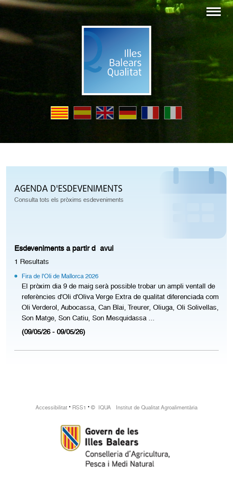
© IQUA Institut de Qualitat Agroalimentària (144, 407)
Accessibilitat (51, 407)
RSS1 (79, 407)
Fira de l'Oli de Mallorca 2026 (60, 276)
